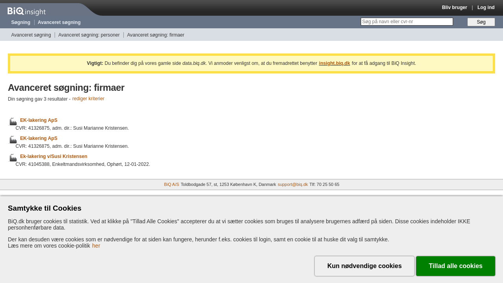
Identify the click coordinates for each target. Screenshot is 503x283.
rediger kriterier (88, 99)
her (96, 246)
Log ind (486, 7)
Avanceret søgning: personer (89, 35)
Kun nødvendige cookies (364, 266)
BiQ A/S (171, 184)
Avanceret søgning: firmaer (155, 35)
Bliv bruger (454, 7)
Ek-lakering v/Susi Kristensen (53, 156)
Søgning (21, 22)
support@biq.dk (293, 184)
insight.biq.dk (334, 63)
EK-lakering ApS (38, 120)
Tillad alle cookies (456, 266)
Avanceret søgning (59, 22)
